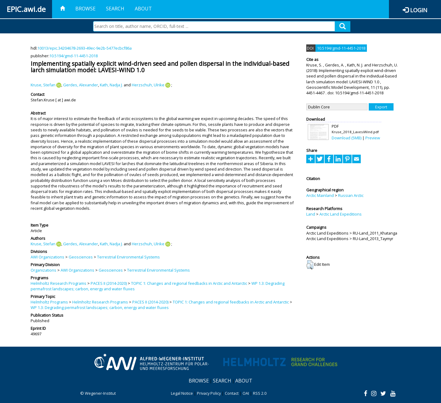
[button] (309, 264)
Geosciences (81, 257)
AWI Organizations (47, 257)
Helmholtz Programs (49, 302)
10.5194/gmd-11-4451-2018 (73, 55)
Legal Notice (182, 393)
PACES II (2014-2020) (109, 283)
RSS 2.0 (259, 393)
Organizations (43, 270)
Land (310, 214)
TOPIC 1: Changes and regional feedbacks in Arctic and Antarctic (189, 283)
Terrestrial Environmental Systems (128, 257)
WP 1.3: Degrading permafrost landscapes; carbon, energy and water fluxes (100, 307)
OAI (246, 393)
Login (418, 10)
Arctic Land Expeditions (340, 214)
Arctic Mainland (320, 195)
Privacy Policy (209, 393)
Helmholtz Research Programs (58, 283)
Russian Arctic (351, 195)
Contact (232, 393)
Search (115, 8)
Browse (85, 8)
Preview (372, 138)
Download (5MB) (346, 138)
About (143, 8)
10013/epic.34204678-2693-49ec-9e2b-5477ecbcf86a (84, 48)
